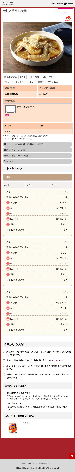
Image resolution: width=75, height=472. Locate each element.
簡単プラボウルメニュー (49, 82)
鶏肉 (37, 77)
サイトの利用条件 (28, 463)
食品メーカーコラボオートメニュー (19, 82)
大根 (44, 77)
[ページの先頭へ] (72, 456)
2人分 (6, 185)
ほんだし (26, 423)
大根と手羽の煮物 (15, 11)
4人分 (53, 185)
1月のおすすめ (10, 77)
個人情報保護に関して (43, 463)
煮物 (30, 77)
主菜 (51, 77)
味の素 (22, 77)
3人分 (29, 185)
